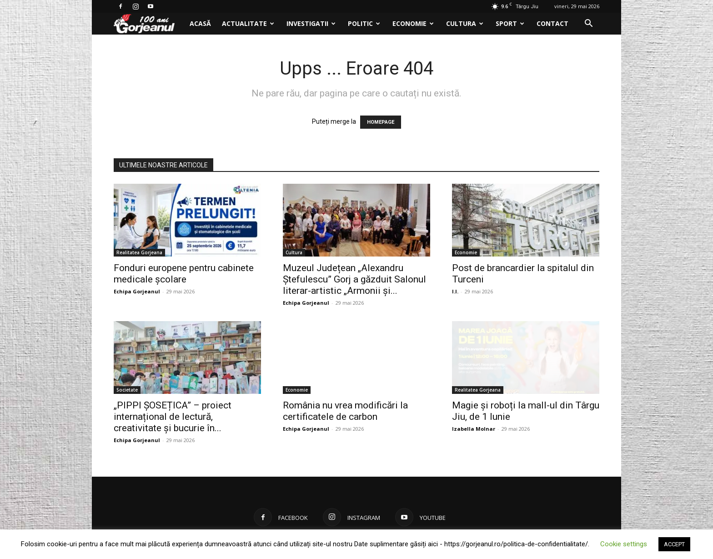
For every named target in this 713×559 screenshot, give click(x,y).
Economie (413, 23)
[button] (588, 24)
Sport (510, 23)
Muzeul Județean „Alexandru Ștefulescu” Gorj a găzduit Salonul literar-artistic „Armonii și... (354, 279)
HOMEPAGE (380, 122)
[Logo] (149, 24)
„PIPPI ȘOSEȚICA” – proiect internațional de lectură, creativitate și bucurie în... (172, 416)
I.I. (455, 291)
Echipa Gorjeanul (137, 291)
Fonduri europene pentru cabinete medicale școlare (184, 273)
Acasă (200, 23)
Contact (552, 23)
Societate (127, 390)
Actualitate (248, 23)
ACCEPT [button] (674, 544)
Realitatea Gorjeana (139, 252)
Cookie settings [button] (623, 544)
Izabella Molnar (473, 428)
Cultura (464, 23)
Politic (364, 23)
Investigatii (311, 23)
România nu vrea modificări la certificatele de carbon (345, 411)
